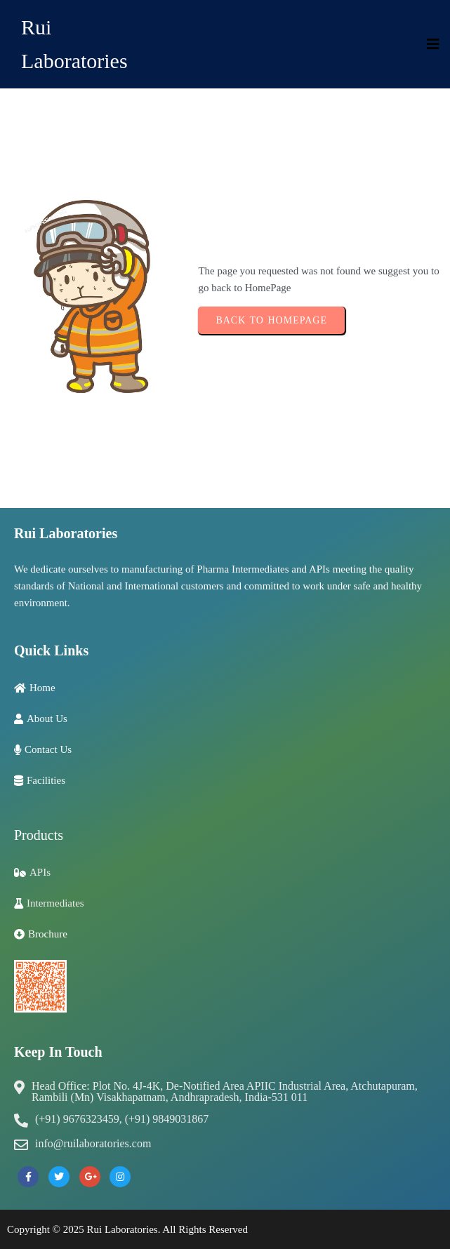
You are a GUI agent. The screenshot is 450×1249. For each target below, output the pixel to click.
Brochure (47, 934)
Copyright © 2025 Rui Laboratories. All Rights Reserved (127, 1229)
